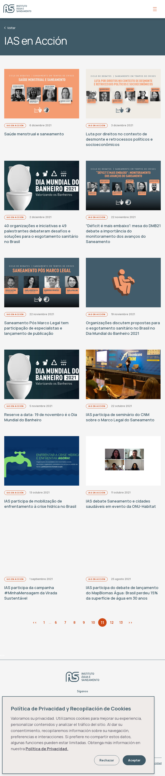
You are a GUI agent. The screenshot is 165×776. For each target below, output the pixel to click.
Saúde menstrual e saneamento (34, 134)
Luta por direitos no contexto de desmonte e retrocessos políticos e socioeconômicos (119, 140)
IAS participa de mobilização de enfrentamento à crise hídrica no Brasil (40, 508)
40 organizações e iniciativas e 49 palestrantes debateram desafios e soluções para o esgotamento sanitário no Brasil (41, 235)
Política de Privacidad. (47, 748)
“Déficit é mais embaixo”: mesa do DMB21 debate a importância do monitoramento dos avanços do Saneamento (123, 235)
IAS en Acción (15, 126)
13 (121, 627)
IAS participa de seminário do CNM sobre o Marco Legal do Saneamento (120, 420)
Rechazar (106, 760)
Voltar (9, 28)
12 (112, 627)
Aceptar (134, 760)
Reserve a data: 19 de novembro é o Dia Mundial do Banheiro (40, 420)
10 (93, 627)
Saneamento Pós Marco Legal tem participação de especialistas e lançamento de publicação (36, 330)
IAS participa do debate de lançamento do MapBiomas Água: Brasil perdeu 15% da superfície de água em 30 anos (122, 598)
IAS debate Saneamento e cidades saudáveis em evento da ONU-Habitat (121, 508)
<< (35, 627)
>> (130, 627)
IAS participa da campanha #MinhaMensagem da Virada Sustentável (30, 598)
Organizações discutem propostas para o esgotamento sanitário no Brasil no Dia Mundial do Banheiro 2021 (123, 330)
